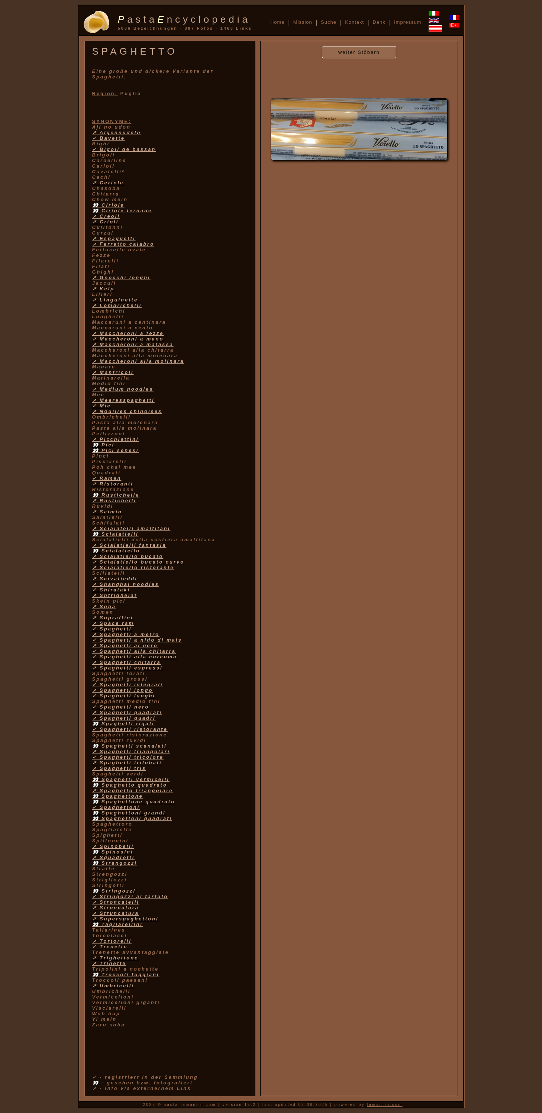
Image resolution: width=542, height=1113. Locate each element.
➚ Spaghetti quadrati (127, 712)
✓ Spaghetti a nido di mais (137, 640)
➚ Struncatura (115, 913)
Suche (328, 22)
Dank (378, 22)
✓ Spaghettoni (116, 807)
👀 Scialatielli (115, 534)
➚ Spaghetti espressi (127, 668)
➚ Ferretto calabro (123, 244)
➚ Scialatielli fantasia (129, 545)
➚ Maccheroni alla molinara (138, 361)
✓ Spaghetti (112, 629)
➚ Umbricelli (113, 985)
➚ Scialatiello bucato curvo (138, 562)
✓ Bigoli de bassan (124, 149)
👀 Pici (103, 445)
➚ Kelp (103, 288)
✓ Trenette (110, 946)
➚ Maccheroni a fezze (128, 333)
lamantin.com (384, 1105)
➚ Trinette (109, 963)
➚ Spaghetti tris (119, 768)
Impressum (407, 22)
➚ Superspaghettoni (125, 919)
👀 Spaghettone (117, 796)
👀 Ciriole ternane (122, 210)
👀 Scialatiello (116, 551)
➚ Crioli (105, 222)
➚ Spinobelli (113, 846)
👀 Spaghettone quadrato (133, 801)
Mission (302, 22)
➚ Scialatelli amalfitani (131, 528)
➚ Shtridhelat (115, 595)
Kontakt (354, 22)
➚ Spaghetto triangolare (132, 790)
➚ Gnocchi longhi (121, 277)
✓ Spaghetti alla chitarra (134, 651)
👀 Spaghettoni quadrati (132, 818)
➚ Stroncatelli (115, 902)
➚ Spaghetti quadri (124, 718)
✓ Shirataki (111, 590)
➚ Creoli (106, 216)
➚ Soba (104, 606)
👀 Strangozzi (114, 863)
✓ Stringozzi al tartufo (130, 896)
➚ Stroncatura (115, 907)
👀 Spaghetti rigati (123, 723)
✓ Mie (101, 406)
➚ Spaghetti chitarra (126, 662)
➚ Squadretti (113, 857)
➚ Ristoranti (112, 484)
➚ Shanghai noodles (125, 584)
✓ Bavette (108, 138)
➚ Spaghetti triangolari (131, 751)
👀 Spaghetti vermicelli (131, 779)
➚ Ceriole (108, 183)
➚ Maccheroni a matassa (133, 344)
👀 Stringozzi (114, 891)
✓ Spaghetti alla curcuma (134, 656)
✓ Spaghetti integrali (127, 684)
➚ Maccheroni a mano (128, 339)
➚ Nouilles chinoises (127, 411)
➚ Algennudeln (116, 132)
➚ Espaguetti (114, 238)
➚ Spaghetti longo (122, 690)
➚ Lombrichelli (117, 305)
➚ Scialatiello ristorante (133, 567)
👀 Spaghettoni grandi (129, 813)
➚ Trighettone (115, 958)
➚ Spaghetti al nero (125, 645)
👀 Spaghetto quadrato (129, 785)
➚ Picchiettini (115, 439)
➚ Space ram (113, 623)
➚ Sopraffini (112, 617)
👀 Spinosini (112, 852)
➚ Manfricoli (113, 372)
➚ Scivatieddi (115, 578)
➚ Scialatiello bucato (128, 556)
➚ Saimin (107, 511)
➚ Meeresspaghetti (123, 400)
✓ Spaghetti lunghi (123, 696)
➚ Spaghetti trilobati (127, 762)
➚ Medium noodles (123, 389)
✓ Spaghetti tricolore (128, 757)
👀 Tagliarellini (117, 924)
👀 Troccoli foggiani (125, 974)
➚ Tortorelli (112, 941)
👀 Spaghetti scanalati (129, 746)
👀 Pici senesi (115, 450)
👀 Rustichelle (116, 495)
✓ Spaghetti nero (120, 707)
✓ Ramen (107, 478)
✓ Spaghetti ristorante (130, 729)
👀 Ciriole (108, 205)
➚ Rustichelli (114, 500)
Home (277, 22)
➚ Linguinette (115, 300)
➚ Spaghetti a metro (125, 634)
